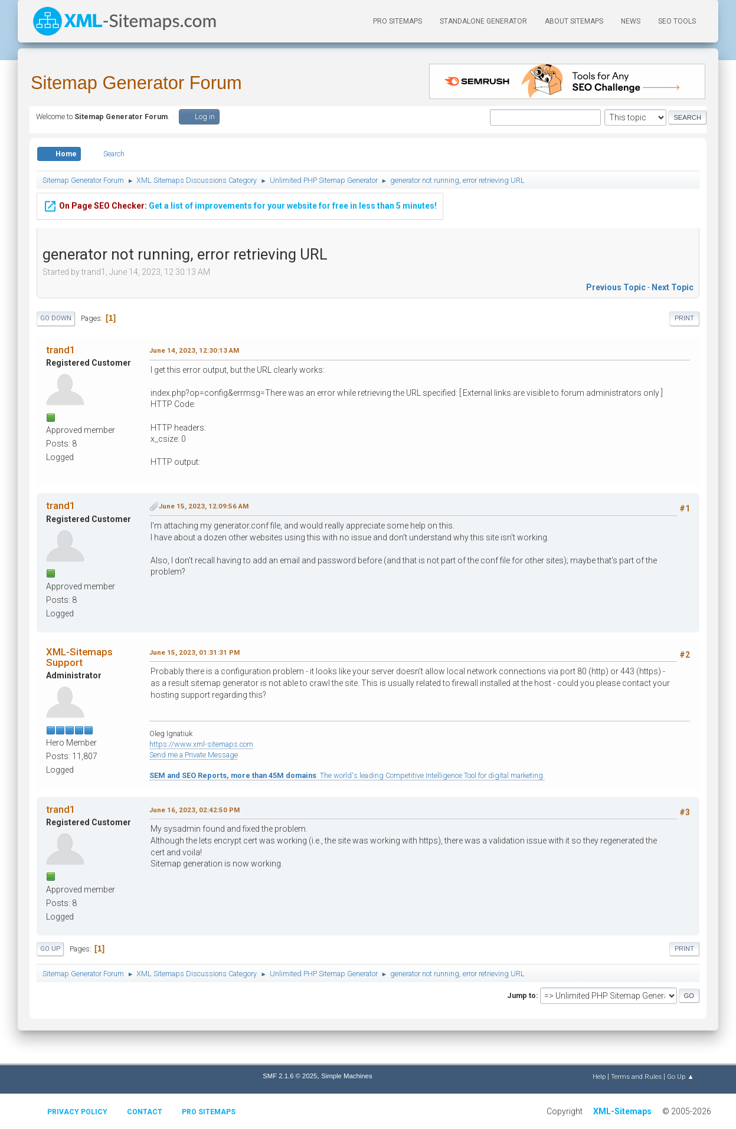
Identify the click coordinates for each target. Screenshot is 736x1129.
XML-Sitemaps (622, 1111)
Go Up (50, 949)
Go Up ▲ (680, 1076)
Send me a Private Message (193, 754)
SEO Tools (677, 21)
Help (599, 1076)
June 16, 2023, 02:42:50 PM (194, 810)
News (630, 21)
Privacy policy (77, 1112)
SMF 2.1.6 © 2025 (290, 1075)
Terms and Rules (636, 1076)
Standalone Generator (483, 21)
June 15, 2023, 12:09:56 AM (203, 506)
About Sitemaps (574, 21)
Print (684, 318)
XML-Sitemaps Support (79, 657)
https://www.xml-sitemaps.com (201, 744)
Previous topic (616, 287)
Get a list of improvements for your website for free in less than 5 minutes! (240, 198)
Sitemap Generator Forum (136, 83)
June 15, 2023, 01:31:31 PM (194, 652)
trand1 (61, 350)
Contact (144, 1112)
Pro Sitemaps (208, 1112)
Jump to (521, 995)
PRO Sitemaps (397, 21)
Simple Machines (346, 1075)
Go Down (55, 318)
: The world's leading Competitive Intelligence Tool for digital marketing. (347, 775)
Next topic (673, 287)
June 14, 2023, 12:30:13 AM (194, 350)
